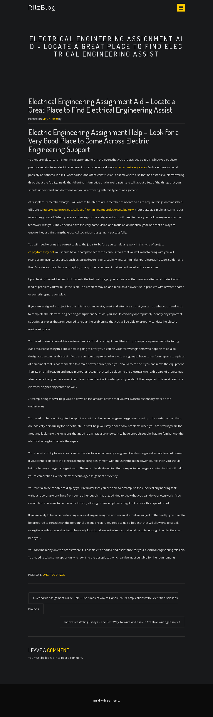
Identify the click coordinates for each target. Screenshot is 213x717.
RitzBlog (42, 7)
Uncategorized (54, 575)
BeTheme (113, 700)
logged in (51, 658)
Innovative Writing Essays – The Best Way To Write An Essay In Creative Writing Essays (121, 622)
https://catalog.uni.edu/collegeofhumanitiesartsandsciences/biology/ (88, 210)
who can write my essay (131, 167)
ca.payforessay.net (41, 252)
